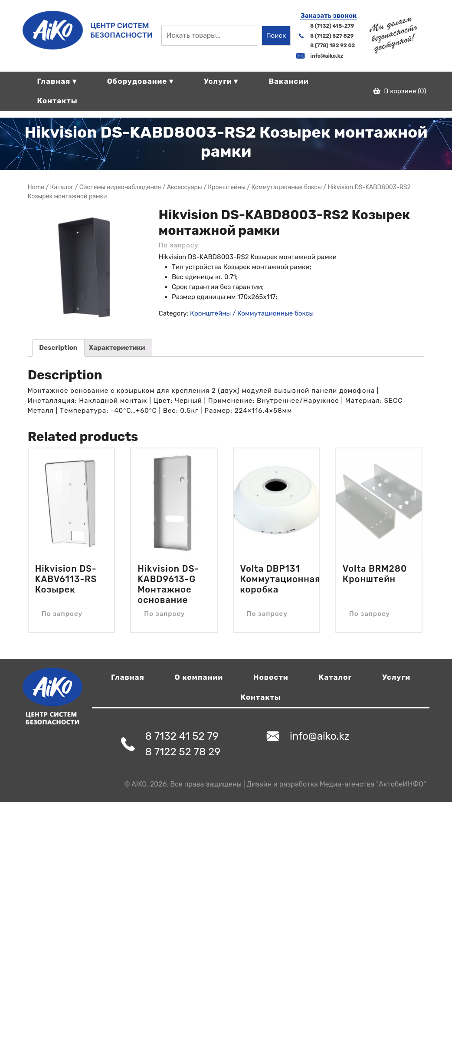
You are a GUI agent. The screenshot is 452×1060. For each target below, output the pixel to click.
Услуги (396, 677)
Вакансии (289, 81)
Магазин (62, 187)
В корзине (399, 91)
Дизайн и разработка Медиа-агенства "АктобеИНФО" (336, 784)
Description (58, 348)
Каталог (335, 677)
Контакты (57, 100)
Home (36, 187)
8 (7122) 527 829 (332, 36)
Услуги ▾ (221, 81)
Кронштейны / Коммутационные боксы (265, 187)
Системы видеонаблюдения (120, 187)
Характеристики (117, 348)
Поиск (276, 36)
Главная (127, 677)
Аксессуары (184, 187)
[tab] (58, 348)
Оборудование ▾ (140, 81)
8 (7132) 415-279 (332, 26)
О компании (199, 677)
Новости (270, 677)
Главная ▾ (57, 81)
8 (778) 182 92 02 (332, 46)
